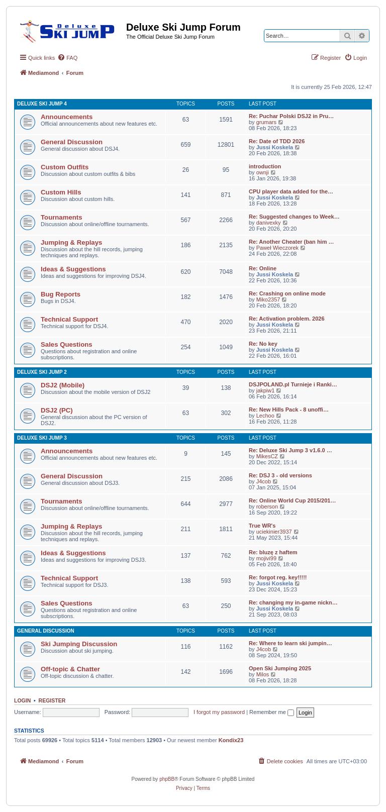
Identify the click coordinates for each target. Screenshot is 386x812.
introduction (265, 166)
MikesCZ (267, 456)
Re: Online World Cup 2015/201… (292, 500)
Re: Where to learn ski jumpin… (290, 643)
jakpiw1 (265, 390)
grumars (266, 122)
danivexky (268, 223)
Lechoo (265, 416)
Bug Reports (60, 294)
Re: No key (263, 344)
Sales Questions (66, 344)
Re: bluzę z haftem (273, 552)
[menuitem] (67, 58)
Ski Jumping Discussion (79, 644)
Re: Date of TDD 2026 (277, 141)
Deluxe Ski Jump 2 (42, 372)
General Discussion (72, 142)
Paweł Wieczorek (277, 248)
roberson (267, 506)
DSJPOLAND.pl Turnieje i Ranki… (293, 384)
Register (52, 700)
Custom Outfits (64, 167)
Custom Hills (61, 192)
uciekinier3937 (274, 532)
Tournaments (61, 217)
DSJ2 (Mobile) (62, 385)
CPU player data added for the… (291, 191)
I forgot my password (219, 712)
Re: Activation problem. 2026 (287, 319)
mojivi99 (266, 558)
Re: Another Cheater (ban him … (291, 242)
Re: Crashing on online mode (287, 293)
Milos (262, 674)
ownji (262, 172)
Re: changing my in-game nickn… (293, 602)
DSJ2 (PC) (57, 410)
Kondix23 (231, 740)
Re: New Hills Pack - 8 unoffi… (289, 410)
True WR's (262, 526)
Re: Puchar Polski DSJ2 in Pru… (291, 116)
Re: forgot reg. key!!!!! (278, 577)
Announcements (66, 117)
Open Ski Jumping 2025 (280, 668)
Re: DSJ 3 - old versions (280, 475)
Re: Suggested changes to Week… (294, 217)
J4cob (263, 481)
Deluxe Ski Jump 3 (42, 438)
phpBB (166, 779)
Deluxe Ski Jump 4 (42, 104)
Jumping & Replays (71, 242)
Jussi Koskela (274, 147)
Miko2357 (268, 299)
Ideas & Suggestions (73, 269)
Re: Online (262, 268)
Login (22, 700)
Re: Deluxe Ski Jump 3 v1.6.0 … (290, 450)
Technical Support (69, 319)
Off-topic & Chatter (70, 669)
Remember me (271, 712)
